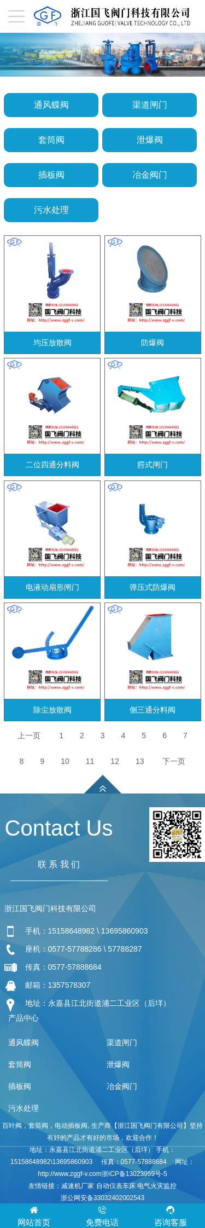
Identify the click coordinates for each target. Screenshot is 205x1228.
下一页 (173, 761)
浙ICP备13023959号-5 (134, 1174)
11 (90, 761)
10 (65, 761)
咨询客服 (171, 1215)
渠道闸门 (149, 104)
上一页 (28, 735)
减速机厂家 (77, 1186)
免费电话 (102, 1215)
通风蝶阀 (51, 104)
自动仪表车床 (116, 1186)
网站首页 (34, 1215)
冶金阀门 (149, 174)
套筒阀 (51, 139)
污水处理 (51, 210)
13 (140, 761)
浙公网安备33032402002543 (102, 1198)
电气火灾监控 (157, 1186)
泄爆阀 (150, 139)
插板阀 (51, 174)
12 (114, 761)
